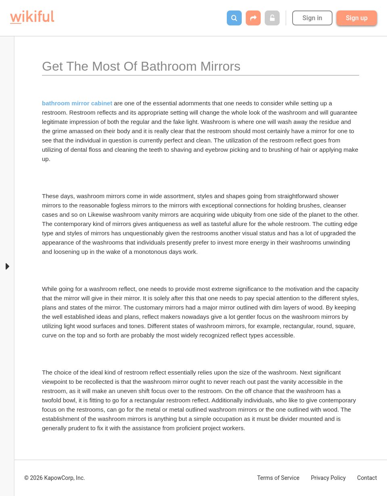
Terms (278, 478)
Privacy (328, 478)
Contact (367, 478)
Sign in (312, 18)
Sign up (357, 18)
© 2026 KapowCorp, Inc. (54, 478)
